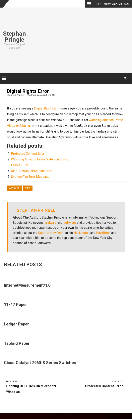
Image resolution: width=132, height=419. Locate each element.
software (69, 223)
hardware (50, 223)
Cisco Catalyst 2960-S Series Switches (40, 362)
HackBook (103, 233)
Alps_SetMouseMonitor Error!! (32, 171)
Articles (14, 188)
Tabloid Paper (17, 343)
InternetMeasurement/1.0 (27, 285)
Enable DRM (19, 165)
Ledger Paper (16, 324)
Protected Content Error (27, 153)
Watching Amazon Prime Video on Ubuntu (40, 159)
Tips (27, 188)
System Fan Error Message (30, 177)
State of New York (51, 233)
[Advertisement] (80, 39)
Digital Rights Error (47, 108)
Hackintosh (81, 233)
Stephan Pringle (14, 36)
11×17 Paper (15, 304)
